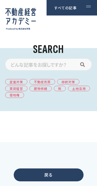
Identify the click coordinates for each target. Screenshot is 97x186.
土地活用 (79, 88)
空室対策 (16, 82)
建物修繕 (40, 88)
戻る (48, 175)
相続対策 (68, 82)
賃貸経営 (16, 88)
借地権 (15, 95)
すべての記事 (65, 7)
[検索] (85, 64)
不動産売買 (42, 82)
